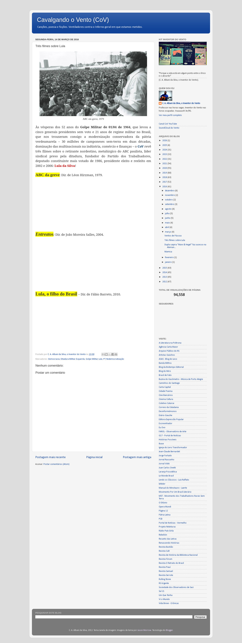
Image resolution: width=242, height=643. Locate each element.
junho (168, 218)
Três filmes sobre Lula (175, 240)
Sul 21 (161, 591)
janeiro (168, 262)
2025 (165, 145)
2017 (165, 182)
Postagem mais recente (50, 457)
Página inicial (94, 457)
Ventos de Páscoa (173, 236)
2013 (165, 277)
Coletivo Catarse (166, 403)
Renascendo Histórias (169, 543)
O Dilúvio (163, 503)
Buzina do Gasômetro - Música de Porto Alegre (181, 379)
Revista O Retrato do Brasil (171, 563)
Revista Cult (164, 551)
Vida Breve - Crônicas (169, 603)
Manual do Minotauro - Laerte (173, 488)
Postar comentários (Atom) (56, 464)
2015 (165, 268)
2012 (165, 282)
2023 (165, 154)
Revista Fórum (165, 559)
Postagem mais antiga (137, 457)
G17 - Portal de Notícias (170, 436)
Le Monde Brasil (166, 476)
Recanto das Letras (168, 539)
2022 (165, 159)
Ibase (161, 444)
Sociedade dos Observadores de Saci (176, 587)
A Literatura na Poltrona (170, 343)
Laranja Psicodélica (168, 472)
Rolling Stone (165, 579)
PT (104, 359)
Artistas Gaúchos (167, 355)
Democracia (54, 359)
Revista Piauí (165, 567)
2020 (165, 168)
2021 (165, 164)
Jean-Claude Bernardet (169, 452)
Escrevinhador (165, 423)
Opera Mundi (165, 507)
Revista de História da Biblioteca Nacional (178, 555)
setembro (170, 204)
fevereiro (169, 257)
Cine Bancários (166, 395)
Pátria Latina (164, 515)
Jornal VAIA (164, 464)
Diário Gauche (165, 415)
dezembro (170, 191)
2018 (165, 177)
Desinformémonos (168, 411)
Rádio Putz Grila (166, 531)
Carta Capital (165, 387)
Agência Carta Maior (168, 347)
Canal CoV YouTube (168, 124)
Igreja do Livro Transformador (173, 447)
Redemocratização (115, 359)
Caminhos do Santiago (169, 383)
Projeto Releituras (167, 527)
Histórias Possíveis (167, 440)
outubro (169, 200)
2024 (165, 150)
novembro (170, 195)
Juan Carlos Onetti (167, 468)
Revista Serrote (166, 575)
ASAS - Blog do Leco (168, 359)
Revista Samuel (166, 571)
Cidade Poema (165, 391)
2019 (165, 173)
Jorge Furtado (165, 456)
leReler (162, 484)
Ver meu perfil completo (170, 115)
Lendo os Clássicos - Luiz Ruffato (174, 480)
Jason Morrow (144, 630)
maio (167, 223)
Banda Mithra (165, 363)
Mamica (168, 252)
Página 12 (163, 511)
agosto (168, 209)
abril (167, 227)
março (168, 232)
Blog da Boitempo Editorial (171, 367)
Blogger (169, 630)
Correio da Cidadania (169, 407)
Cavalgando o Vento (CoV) (73, 19)
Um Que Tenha (165, 595)
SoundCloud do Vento (169, 128)
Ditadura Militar (68, 359)
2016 (165, 187)
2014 (165, 272)
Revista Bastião (166, 547)
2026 (165, 140)
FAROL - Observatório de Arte (172, 432)
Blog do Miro (165, 371)
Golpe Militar (92, 359)
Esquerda (80, 359)
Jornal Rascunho (166, 460)
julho (167, 213)
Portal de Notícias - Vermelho (173, 523)
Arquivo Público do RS (169, 351)
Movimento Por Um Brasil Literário (175, 492)
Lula (100, 359)
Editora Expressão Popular (171, 419)
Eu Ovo (162, 427)
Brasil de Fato (165, 375)
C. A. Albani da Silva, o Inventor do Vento (181, 103)
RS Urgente (164, 583)
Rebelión (163, 535)
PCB (160, 519)
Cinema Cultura (166, 399)
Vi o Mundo (164, 599)
